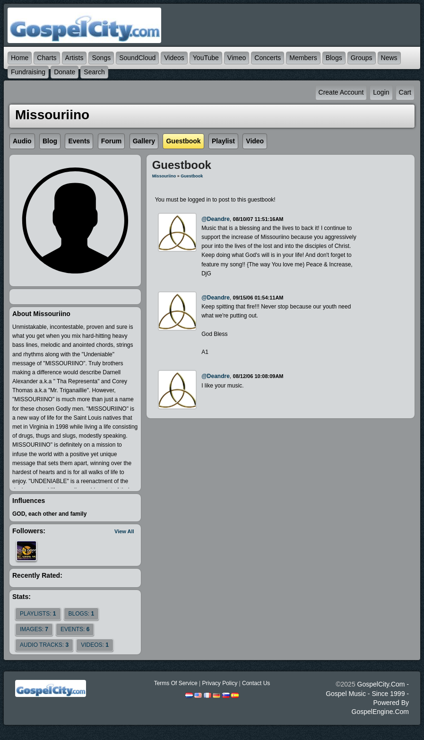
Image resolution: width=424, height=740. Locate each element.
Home (19, 58)
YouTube (206, 58)
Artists (74, 58)
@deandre (215, 219)
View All (124, 531)
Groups (361, 58)
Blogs (334, 58)
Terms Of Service (176, 683)
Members (303, 58)
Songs (101, 58)
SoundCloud (137, 58)
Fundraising (28, 72)
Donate (64, 72)
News (389, 58)
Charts (46, 58)
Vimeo (236, 58)
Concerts (267, 58)
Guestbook (192, 176)
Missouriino (164, 176)
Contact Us (256, 683)
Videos (174, 58)
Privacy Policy (219, 683)
